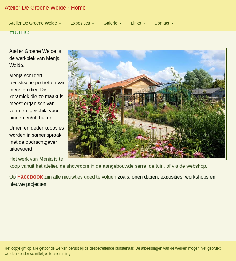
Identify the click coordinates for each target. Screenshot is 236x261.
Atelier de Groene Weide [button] (35, 23)
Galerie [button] (113, 23)
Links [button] (138, 23)
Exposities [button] (82, 23)
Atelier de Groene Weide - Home (45, 8)
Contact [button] (164, 23)
